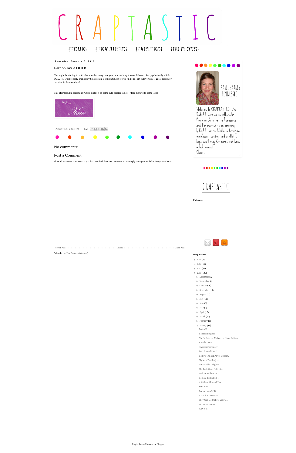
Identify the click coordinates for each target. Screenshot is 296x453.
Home (120, 247)
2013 (199, 264)
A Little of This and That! (210, 382)
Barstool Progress (207, 333)
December (204, 276)
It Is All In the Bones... (209, 395)
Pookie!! (203, 329)
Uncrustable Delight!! (209, 364)
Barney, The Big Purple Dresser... (214, 355)
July (202, 299)
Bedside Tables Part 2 (209, 373)
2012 (199, 268)
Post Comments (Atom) (77, 253)
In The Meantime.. (207, 404)
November (205, 281)
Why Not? (203, 408)
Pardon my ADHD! (208, 391)
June (202, 303)
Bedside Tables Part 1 (209, 378)
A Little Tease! (205, 342)
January (203, 325)
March (203, 316)
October (203, 285)
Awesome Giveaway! (208, 347)
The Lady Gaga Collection (211, 369)
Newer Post (60, 247)
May (202, 307)
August (203, 294)
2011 (199, 272)
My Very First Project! (209, 360)
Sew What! (204, 386)
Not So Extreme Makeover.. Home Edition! (218, 338)
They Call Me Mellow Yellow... (213, 400)
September (205, 290)
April (202, 312)
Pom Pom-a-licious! (208, 351)
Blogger (160, 444)
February (204, 321)
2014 (199, 259)
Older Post (179, 247)
